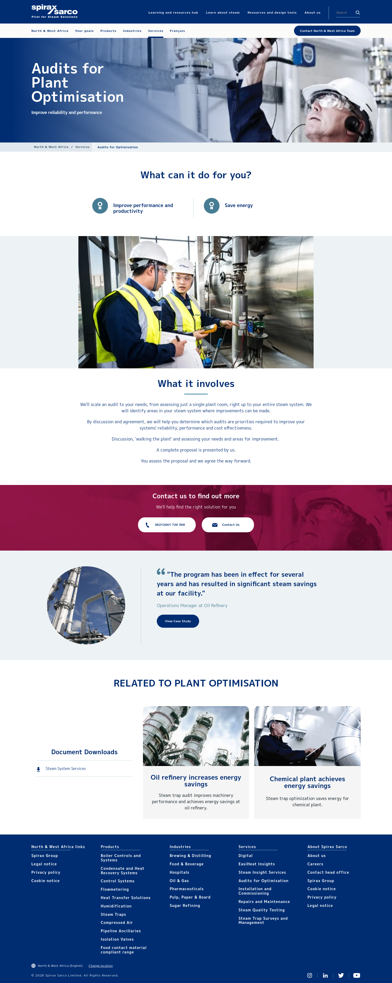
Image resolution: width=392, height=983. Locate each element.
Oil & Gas (179, 880)
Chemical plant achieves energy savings (307, 782)
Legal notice (44, 863)
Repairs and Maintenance (264, 901)
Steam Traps (113, 914)
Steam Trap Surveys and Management (263, 920)
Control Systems (118, 880)
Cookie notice (45, 880)
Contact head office (328, 872)
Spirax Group (44, 855)
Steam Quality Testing (262, 909)
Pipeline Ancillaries (121, 930)
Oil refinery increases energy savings (196, 780)
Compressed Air (117, 922)
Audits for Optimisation (264, 880)
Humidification (116, 906)
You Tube (357, 975)
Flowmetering (115, 889)
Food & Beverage (187, 863)
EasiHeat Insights (257, 863)
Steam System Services (66, 768)
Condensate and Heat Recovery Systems (123, 870)
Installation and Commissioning (255, 891)
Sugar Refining (185, 905)
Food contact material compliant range (124, 950)
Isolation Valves (117, 939)
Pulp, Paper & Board (190, 897)
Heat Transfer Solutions (126, 897)
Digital (246, 855)
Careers (315, 863)
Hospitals (179, 872)
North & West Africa (51, 147)
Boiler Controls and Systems (121, 857)
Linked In (325, 975)
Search (358, 12)
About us (316, 855)
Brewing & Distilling (190, 855)
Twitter (341, 975)
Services (83, 147)
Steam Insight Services (262, 872)
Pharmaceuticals (187, 888)
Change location (101, 965)
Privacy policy (46, 872)
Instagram (310, 975)
